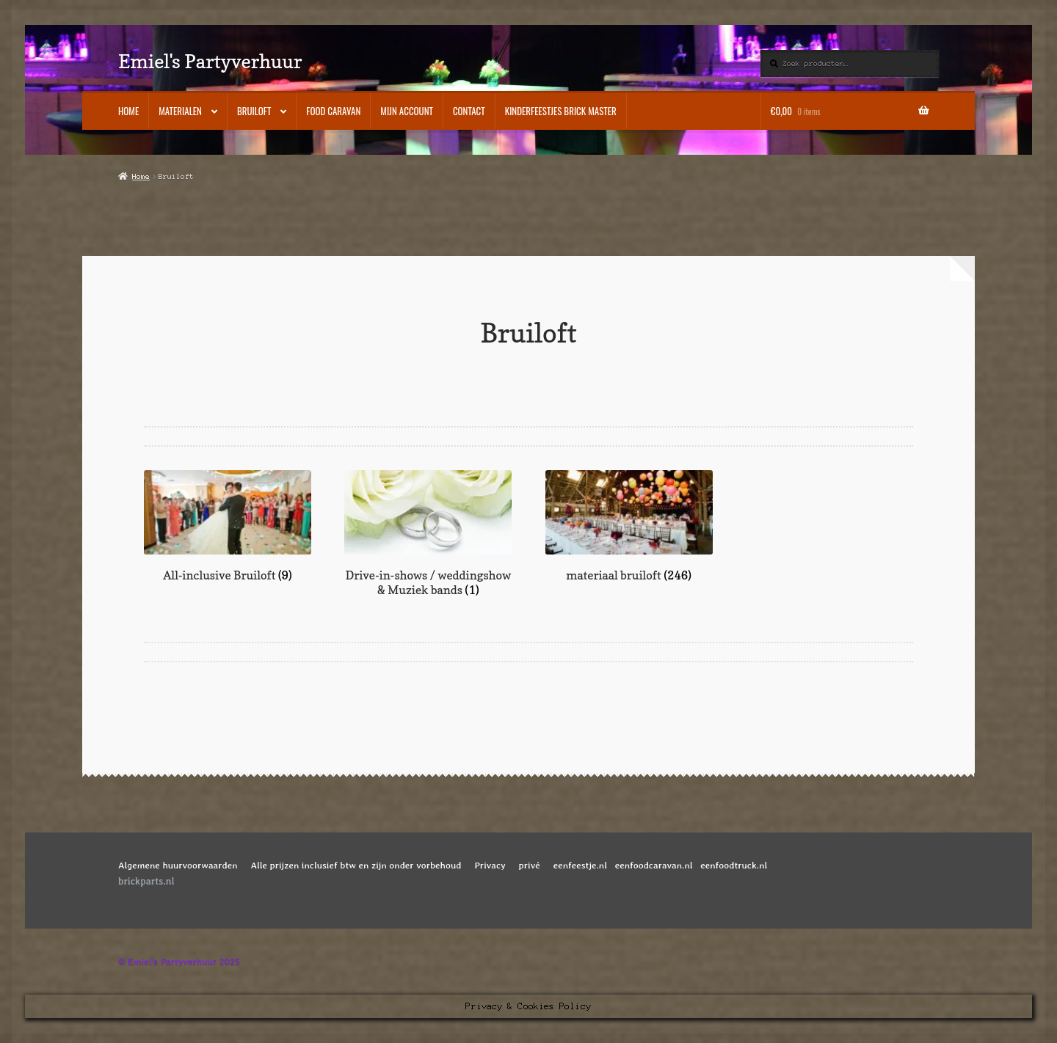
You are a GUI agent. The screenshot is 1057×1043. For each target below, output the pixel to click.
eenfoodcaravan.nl (654, 865)
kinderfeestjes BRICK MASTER (561, 110)
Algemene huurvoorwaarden (178, 865)
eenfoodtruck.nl (733, 865)
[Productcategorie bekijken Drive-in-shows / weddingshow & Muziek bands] (428, 533)
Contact (469, 110)
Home (128, 110)
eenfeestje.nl (580, 865)
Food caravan (333, 110)
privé (529, 865)
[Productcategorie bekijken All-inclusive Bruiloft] (227, 526)
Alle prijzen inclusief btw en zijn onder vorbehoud (355, 865)
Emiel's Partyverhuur (210, 61)
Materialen (180, 110)
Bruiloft (254, 110)
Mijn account (406, 110)
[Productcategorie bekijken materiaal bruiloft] (629, 526)
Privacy (490, 865)
